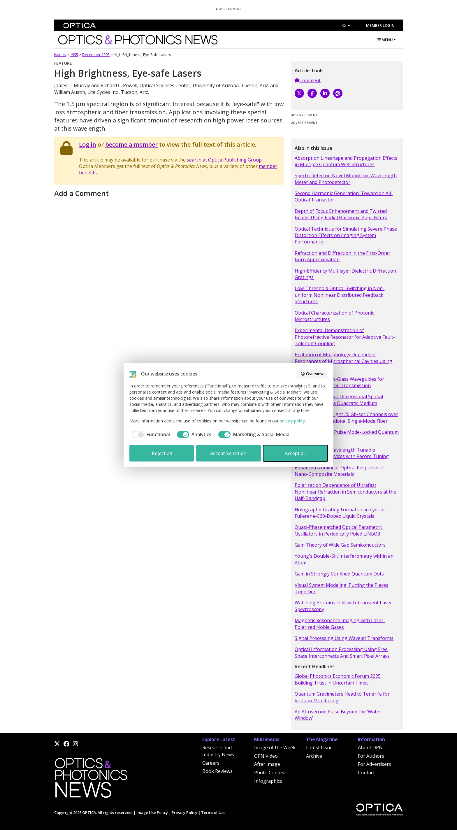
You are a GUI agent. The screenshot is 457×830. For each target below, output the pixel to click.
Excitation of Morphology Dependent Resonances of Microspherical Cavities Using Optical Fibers (343, 361)
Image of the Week (275, 747)
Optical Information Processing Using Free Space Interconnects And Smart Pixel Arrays (342, 652)
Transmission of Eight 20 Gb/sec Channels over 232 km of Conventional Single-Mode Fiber (346, 417)
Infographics (268, 781)
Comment (308, 80)
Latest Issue (319, 747)
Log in (87, 144)
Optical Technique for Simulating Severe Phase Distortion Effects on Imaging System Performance (346, 235)
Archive (314, 756)
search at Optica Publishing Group (224, 160)
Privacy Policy (184, 812)
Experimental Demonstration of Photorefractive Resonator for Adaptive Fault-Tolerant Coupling (345, 337)
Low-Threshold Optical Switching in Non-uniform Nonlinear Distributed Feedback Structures (339, 295)
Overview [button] (312, 373)
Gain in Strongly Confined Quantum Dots (339, 574)
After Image (267, 764)
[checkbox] (149, 434)
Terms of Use (213, 812)
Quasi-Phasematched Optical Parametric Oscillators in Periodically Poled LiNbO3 (338, 530)
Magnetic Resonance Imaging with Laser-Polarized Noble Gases (340, 623)
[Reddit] (337, 93)
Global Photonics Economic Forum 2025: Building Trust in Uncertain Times (338, 679)
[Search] (346, 25)
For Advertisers (374, 764)
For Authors (371, 756)
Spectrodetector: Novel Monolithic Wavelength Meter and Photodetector (346, 178)
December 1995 (96, 54)
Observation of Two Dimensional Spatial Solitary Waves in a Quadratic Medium (339, 399)
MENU (385, 39)
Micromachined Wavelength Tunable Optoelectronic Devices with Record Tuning (342, 453)
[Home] (90, 779)
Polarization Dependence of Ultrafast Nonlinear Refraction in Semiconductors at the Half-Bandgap (345, 491)
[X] (299, 93)
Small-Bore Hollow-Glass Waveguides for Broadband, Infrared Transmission (339, 382)
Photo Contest (270, 772)
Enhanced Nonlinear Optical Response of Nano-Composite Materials (339, 470)
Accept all (295, 453)
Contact (366, 772)
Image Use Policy (152, 812)
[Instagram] (75, 743)
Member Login (380, 25)
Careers (210, 763)
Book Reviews (217, 771)
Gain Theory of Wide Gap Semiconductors (340, 545)
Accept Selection (228, 453)
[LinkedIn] (325, 93)
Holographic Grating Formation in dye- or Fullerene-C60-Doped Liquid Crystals (340, 512)
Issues (60, 54)
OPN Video (266, 756)
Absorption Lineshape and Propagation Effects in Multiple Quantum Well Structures (346, 161)
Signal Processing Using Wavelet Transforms (344, 638)
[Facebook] (312, 93)
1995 (74, 54)
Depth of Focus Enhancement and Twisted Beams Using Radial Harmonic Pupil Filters (341, 214)
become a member (131, 144)
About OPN (370, 747)
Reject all (162, 453)
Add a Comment (81, 193)
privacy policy (292, 421)
